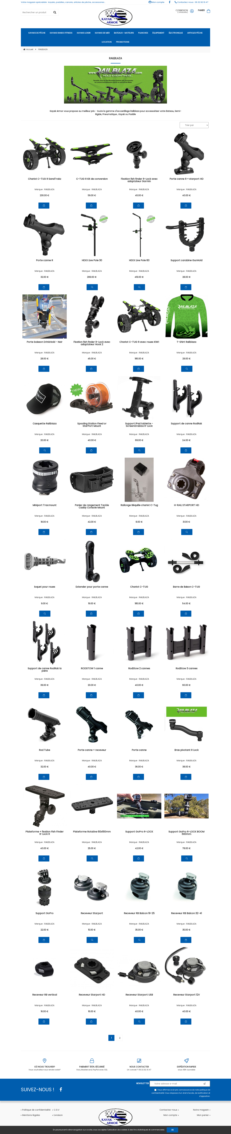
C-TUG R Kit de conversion (92, 179)
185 (139, 358)
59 (92, 195)
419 (139, 277)
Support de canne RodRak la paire (44, 670)
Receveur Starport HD (92, 995)
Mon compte (156, 2)
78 (186, 848)
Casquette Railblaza (44, 423)
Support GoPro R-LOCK (139, 832)
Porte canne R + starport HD (186, 179)
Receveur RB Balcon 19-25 (139, 913)
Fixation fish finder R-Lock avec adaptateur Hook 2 (91, 343)
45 (139, 195)
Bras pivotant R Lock (186, 750)
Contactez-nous (168, 1109)
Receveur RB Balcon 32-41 (186, 913)
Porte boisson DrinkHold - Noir (44, 342)
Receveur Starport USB (139, 995)
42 (92, 521)
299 (92, 277)
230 (44, 195)
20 (44, 440)
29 (186, 358)
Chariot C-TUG (139, 587)
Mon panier (203, 1115)
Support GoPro (44, 913)
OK (172, 1130)
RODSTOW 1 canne (92, 668)
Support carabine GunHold (186, 260)
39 (44, 685)
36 (139, 766)
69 (139, 440)
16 (44, 1011)
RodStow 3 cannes (186, 668)
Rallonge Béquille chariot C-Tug (139, 505)
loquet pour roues (44, 587)
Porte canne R (44, 260)
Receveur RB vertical (44, 995)
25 (92, 848)
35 (139, 929)
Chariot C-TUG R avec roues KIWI (139, 342)
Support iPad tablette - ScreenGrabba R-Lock (139, 425)
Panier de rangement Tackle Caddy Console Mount (92, 506)
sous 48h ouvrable (186, 1064)
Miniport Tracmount (44, 505)
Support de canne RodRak (186, 423)
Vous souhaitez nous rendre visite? (44, 1064)
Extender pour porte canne (92, 587)
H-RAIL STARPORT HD (186, 505)
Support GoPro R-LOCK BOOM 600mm (186, 833)
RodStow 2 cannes (139, 668)
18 (44, 521)
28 (186, 277)
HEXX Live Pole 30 (92, 260)
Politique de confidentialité (36, 1109)
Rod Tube (44, 750)
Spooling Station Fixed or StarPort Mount (91, 425)
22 (45, 929)
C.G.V (56, 1109)
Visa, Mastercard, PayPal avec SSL (92, 1064)
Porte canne (139, 750)
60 (186, 685)
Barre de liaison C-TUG (186, 587)
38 (186, 766)
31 (186, 521)
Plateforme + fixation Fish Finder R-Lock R (44, 833)
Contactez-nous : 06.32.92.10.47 (191, 2)
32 (45, 277)
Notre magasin (201, 1109)
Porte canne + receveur (92, 750)
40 (186, 195)
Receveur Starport (92, 913)
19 (92, 603)
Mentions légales (31, 1115)
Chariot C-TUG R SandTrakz (44, 179)
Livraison (58, 1115)
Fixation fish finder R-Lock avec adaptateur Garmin (139, 180)
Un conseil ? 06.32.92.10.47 (139, 1064)
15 (92, 929)
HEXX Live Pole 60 (139, 260)
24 (186, 440)
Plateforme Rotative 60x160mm (92, 832)
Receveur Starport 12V (186, 995)
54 (186, 603)
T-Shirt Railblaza (186, 342)
